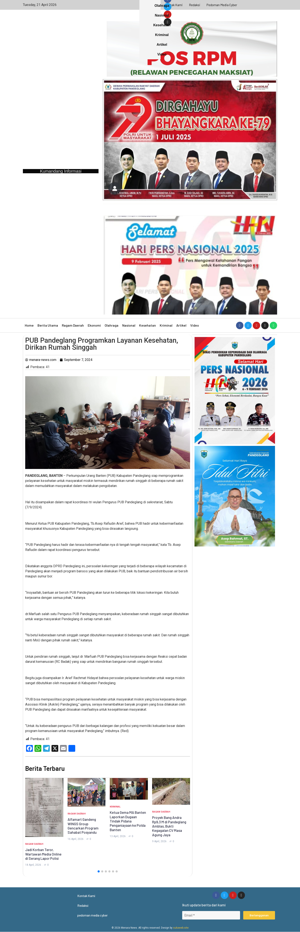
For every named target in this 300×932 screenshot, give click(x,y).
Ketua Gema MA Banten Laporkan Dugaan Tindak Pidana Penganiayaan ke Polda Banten (128, 821)
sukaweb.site (181, 927)
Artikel (181, 325)
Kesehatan (147, 325)
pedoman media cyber (222, 5)
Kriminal (166, 325)
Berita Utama (48, 325)
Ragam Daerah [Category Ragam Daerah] (34, 844)
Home (29, 325)
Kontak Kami (173, 5)
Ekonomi (94, 325)
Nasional (128, 325)
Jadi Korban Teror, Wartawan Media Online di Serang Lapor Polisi (43, 853)
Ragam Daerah (73, 325)
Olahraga (111, 325)
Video (194, 325)
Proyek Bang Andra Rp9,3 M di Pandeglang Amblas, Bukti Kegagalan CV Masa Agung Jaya (169, 826)
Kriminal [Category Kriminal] (115, 806)
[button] (98, 871)
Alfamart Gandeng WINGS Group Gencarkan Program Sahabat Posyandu (83, 825)
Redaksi (194, 5)
